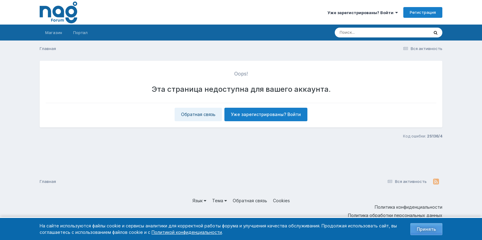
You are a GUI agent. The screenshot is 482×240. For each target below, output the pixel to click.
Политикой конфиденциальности (187, 232)
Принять (426, 229)
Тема (219, 200)
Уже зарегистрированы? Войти (362, 12)
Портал (80, 32)
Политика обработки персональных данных (395, 215)
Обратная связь (198, 114)
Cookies (281, 200)
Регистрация (423, 12)
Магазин (53, 32)
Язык (199, 200)
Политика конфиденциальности (408, 207)
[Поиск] (370, 32)
